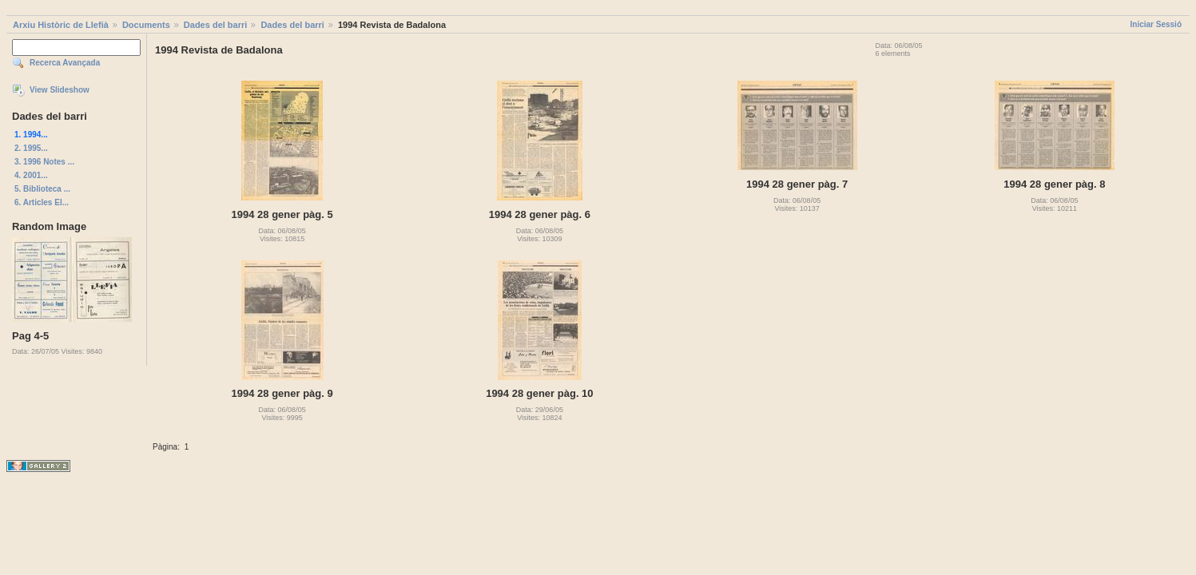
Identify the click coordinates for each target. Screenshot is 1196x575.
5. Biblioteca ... (42, 188)
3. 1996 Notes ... (44, 161)
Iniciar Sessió (1156, 24)
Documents (146, 25)
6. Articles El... (41, 202)
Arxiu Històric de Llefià (61, 25)
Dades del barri (215, 25)
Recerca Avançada (65, 62)
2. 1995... (31, 148)
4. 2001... (31, 175)
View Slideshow (59, 89)
